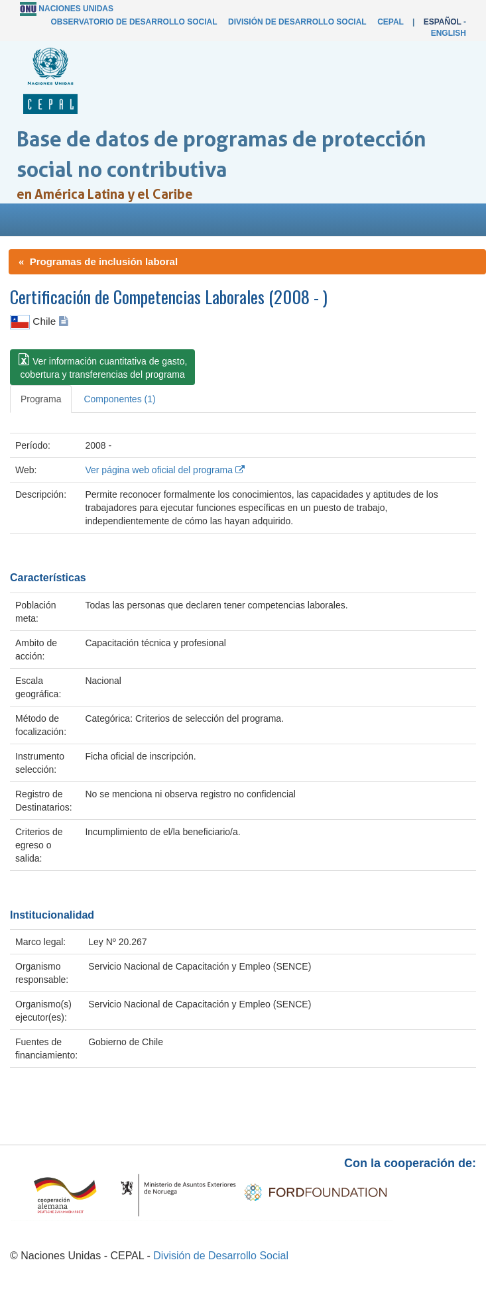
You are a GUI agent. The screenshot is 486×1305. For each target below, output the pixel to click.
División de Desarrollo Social (297, 22)
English (448, 33)
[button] (102, 367)
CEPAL (390, 22)
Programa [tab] (41, 399)
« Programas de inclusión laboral (98, 261)
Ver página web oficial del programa (164, 470)
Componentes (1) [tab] (119, 399)
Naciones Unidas (75, 8)
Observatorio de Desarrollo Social (133, 22)
